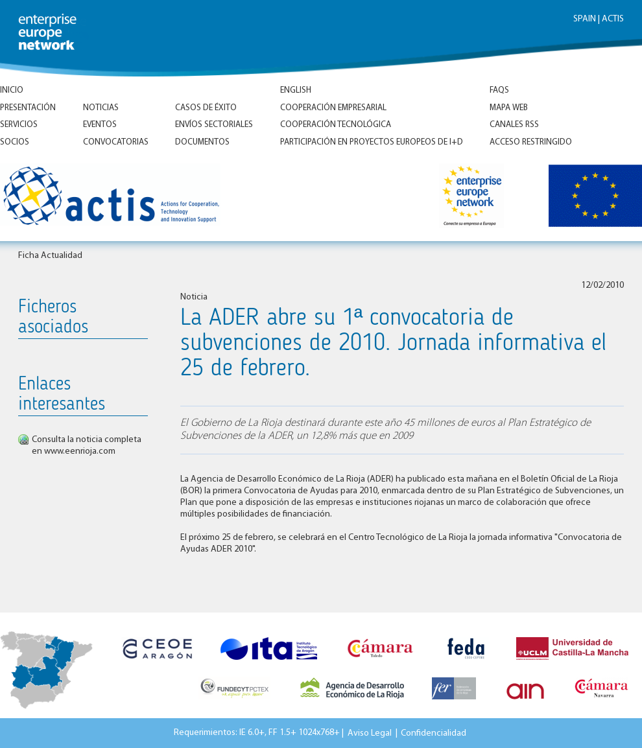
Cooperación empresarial (333, 108)
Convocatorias (116, 142)
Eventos (100, 125)
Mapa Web (509, 108)
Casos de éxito (206, 108)
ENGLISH (295, 90)
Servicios (19, 125)
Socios (14, 142)
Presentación (28, 108)
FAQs (499, 90)
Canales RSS (514, 125)
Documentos (202, 142)
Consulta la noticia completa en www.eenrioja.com (86, 445)
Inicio (11, 90)
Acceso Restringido (531, 142)
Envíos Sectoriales (214, 125)
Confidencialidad (433, 733)
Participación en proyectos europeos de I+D (371, 142)
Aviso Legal (370, 733)
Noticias (101, 108)
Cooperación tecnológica (335, 125)
